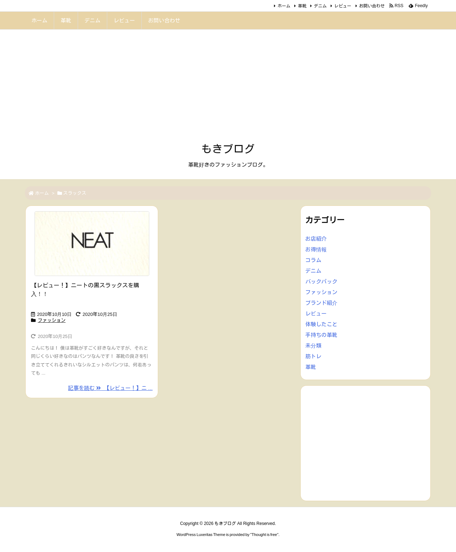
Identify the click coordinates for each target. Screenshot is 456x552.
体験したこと (321, 324)
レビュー (342, 6)
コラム (313, 260)
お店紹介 (316, 239)
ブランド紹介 (321, 303)
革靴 (302, 6)
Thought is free (264, 534)
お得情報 (316, 249)
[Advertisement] (228, 88)
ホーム (284, 6)
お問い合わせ (372, 6)
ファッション (52, 320)
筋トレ (313, 356)
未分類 (313, 346)
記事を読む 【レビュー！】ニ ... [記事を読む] (110, 388)
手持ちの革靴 (321, 335)
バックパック (321, 281)
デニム (320, 6)
